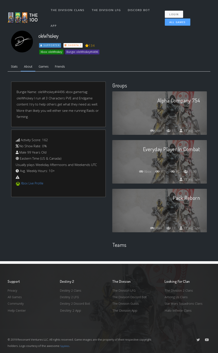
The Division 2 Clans (179, 289)
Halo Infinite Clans (178, 310)
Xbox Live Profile (33, 184)
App (54, 20)
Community (16, 303)
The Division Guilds (126, 303)
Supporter (50, 45)
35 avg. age (189, 180)
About (30, 67)
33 (169, 228)
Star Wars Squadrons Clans (185, 303)
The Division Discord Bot (130, 296)
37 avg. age (189, 131)
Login (176, 11)
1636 (189, 172)
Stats (15, 67)
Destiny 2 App (70, 310)
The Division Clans (68, 8)
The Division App (124, 310)
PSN (159, 172)
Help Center (17, 310)
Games (47, 67)
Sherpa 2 (73, 45)
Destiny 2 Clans (71, 289)
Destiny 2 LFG (70, 296)
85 (169, 131)
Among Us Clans (177, 296)
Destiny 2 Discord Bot (76, 303)
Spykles (65, 346)
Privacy (13, 289)
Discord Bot (140, 8)
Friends (65, 67)
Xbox (154, 131)
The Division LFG (106, 8)
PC (174, 172)
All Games (174, 18)
